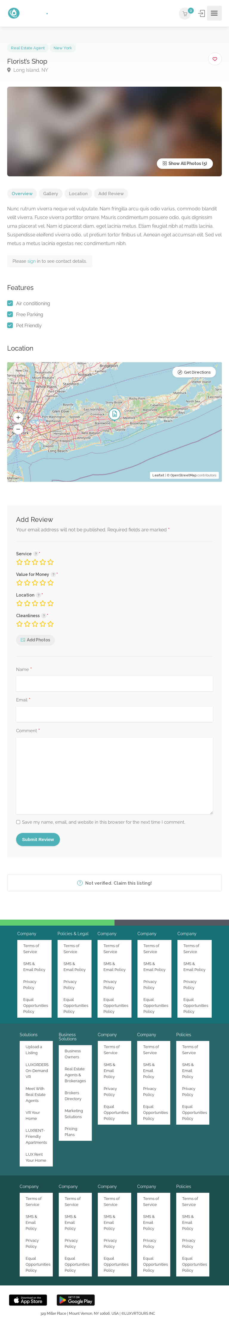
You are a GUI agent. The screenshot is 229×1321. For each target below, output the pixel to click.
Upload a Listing (34, 1050)
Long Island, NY (27, 70)
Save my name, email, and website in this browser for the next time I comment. (103, 822)
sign (32, 261)
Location (78, 193)
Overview (22, 193)
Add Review (111, 193)
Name (24, 669)
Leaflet (158, 475)
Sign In (202, 13)
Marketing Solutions (74, 1114)
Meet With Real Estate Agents (36, 1094)
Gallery (50, 193)
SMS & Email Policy (34, 966)
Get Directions (197, 372)
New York (63, 48)
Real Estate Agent (28, 48)
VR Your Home (33, 1115)
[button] (18, 417)
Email (23, 700)
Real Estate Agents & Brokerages (75, 1075)
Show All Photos (182, 163)
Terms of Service (31, 949)
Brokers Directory (73, 1096)
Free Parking (29, 314)
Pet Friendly (29, 325)
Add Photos (38, 639)
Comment (28, 731)
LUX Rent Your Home (36, 1157)
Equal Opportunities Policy (35, 1005)
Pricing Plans (71, 1131)
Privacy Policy (29, 984)
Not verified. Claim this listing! (114, 883)
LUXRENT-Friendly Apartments (36, 1136)
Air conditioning (33, 303)
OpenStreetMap (183, 475)
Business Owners (73, 1054)
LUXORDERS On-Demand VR (37, 1070)
